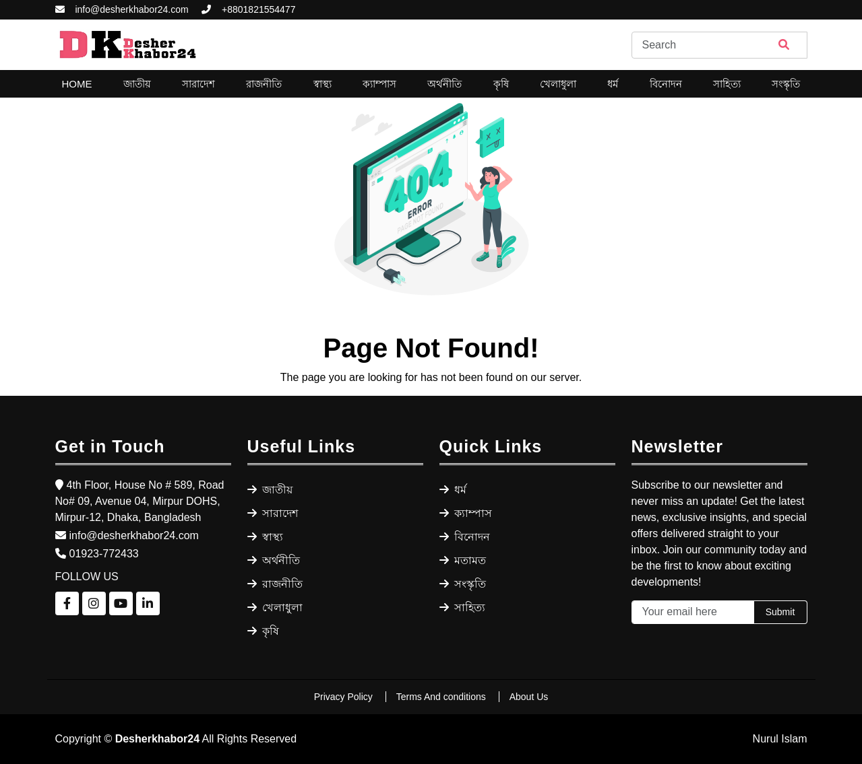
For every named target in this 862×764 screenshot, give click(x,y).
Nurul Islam (780, 738)
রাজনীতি (264, 84)
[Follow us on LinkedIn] (148, 603)
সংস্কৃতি (786, 84)
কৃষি (501, 84)
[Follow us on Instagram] (94, 603)
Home (77, 84)
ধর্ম (612, 84)
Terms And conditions (442, 696)
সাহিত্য (727, 84)
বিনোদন (666, 84)
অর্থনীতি (444, 84)
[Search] (719, 45)
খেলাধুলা (558, 84)
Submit (780, 611)
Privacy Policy (344, 696)
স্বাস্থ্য (322, 84)
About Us (529, 696)
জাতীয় (137, 84)
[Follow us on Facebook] (67, 603)
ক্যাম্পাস (379, 84)
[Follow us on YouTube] (121, 603)
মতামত (462, 560)
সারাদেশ (198, 84)
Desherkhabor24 (157, 738)
